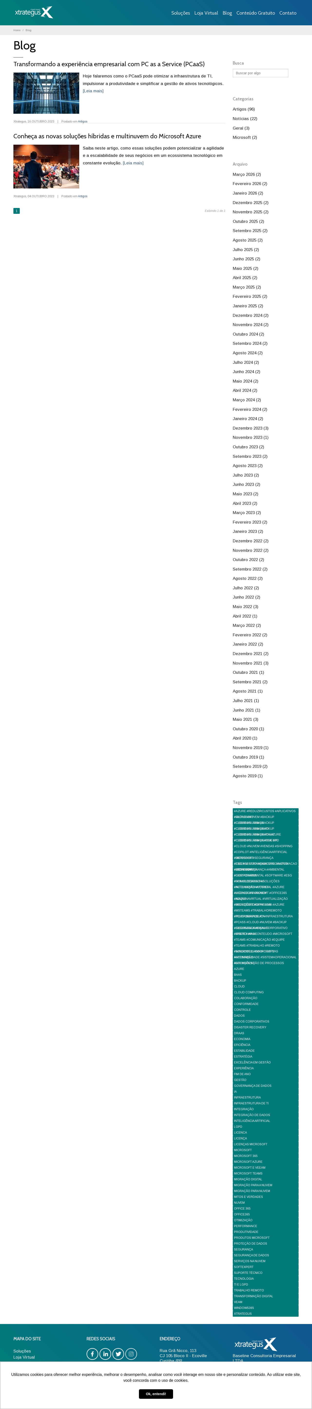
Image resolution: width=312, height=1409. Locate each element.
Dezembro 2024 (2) (251, 315)
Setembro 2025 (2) (250, 230)
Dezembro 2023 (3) (251, 428)
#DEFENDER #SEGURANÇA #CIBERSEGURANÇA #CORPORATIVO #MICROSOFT (261, 858)
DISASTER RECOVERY (250, 1027)
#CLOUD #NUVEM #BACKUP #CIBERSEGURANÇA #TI (254, 823)
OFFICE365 (242, 1214)
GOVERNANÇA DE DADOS (253, 1086)
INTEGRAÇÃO (244, 1109)
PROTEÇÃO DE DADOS (250, 1243)
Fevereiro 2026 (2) (250, 183)
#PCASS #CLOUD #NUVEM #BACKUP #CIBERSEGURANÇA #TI (260, 923)
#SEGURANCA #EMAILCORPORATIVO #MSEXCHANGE (261, 928)
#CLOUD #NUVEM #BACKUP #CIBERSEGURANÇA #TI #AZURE (257, 829)
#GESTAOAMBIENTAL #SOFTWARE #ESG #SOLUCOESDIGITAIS (263, 876)
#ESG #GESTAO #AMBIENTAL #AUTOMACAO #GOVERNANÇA (265, 864)
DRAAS (239, 1033)
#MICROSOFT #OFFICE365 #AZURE (259, 904)
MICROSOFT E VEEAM (249, 1167)
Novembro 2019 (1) (251, 747)
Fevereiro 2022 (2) (250, 635)
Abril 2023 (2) (245, 503)
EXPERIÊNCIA (244, 1068)
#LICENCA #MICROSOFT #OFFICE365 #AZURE (260, 893)
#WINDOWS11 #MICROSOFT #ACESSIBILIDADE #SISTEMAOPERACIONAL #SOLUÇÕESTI (265, 952)
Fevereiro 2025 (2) (250, 296)
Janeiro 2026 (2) (248, 193)
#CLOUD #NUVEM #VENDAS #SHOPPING (263, 846)
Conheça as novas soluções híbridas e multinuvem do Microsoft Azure (107, 136)
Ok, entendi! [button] (156, 1394)
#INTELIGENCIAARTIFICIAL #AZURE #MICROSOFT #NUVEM (259, 887)
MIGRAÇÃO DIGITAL (248, 1179)
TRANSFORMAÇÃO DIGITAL (253, 1296)
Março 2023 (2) (247, 512)
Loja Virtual (206, 13)
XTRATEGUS (243, 1313)
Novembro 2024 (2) (251, 324)
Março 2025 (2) (247, 287)
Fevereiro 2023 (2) (250, 522)
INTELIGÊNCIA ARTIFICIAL (252, 1121)
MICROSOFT (243, 1150)
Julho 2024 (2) (246, 362)
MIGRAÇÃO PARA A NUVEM (253, 1185)
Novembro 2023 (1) (251, 437)
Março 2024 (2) (247, 400)
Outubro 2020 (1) (248, 729)
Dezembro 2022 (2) (251, 541)
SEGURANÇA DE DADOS (251, 1255)
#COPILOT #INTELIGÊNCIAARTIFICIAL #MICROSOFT (260, 852)
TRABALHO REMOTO (249, 1290)
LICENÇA (240, 1138)
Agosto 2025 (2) (248, 240)
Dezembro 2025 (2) (251, 202)
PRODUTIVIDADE (246, 1232)
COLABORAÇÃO (245, 998)
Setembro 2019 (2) (250, 766)
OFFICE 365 (242, 1208)
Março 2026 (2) (247, 174)
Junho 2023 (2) (246, 484)
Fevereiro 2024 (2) (250, 409)
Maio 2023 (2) (245, 494)
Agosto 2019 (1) (248, 776)
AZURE (239, 969)
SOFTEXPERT (244, 1267)
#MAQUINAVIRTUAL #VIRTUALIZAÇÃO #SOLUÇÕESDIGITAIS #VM (261, 899)
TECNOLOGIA (244, 1278)
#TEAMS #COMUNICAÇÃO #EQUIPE (259, 939)
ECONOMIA (242, 1039)
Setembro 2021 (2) (250, 682)
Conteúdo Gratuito (255, 13)
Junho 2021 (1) (246, 710)
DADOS (239, 1015)
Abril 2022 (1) (245, 616)
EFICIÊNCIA (242, 1045)
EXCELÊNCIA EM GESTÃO (252, 1062)
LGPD (238, 1126)
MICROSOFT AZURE (248, 1162)
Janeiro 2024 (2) (248, 418)
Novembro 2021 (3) (251, 663)
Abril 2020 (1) (245, 738)
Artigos (82, 121)
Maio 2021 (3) (245, 719)
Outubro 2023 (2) (248, 447)
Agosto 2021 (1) (248, 691)
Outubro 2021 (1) (248, 672)
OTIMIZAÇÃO (243, 1220)
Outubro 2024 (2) (248, 334)
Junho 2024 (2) (246, 371)
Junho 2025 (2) (246, 259)
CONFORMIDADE (246, 1004)
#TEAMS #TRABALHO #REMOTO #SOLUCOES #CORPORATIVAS (257, 946)
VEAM (238, 1302)
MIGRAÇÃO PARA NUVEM (252, 1191)
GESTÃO (240, 1080)
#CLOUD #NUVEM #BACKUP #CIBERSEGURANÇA (254, 817)
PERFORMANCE (245, 1226)
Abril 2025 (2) (245, 277)
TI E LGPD (241, 1284)
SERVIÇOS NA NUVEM (249, 1261)
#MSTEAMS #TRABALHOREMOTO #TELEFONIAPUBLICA (258, 911)
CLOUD (239, 986)
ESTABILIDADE (244, 1050)
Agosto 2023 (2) (248, 465)
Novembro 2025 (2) (251, 212)
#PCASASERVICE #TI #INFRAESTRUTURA (263, 916)
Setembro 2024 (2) (250, 343)
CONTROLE (242, 1010)
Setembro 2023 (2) (250, 456)
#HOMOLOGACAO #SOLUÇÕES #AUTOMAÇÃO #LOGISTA (257, 882)
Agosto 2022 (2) (248, 578)
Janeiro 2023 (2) (248, 531)
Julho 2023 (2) (246, 475)
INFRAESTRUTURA (247, 1097)
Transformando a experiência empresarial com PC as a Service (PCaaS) (109, 64)
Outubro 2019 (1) (248, 757)
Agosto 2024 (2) (248, 353)
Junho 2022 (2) (246, 597)
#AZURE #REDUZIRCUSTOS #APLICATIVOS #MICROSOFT (265, 811)
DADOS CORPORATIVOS (251, 1021)
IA (235, 1091)
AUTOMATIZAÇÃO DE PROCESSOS (259, 963)
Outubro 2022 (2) (248, 559)
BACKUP (240, 980)
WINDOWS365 (244, 1308)
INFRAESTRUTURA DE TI (251, 1103)
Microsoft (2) (245, 137)
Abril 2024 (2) (245, 390)
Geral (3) (241, 128)
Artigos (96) (244, 109)
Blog (227, 13)
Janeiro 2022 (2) (248, 644)
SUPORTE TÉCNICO (248, 1273)
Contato (287, 13)
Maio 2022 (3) (245, 606)
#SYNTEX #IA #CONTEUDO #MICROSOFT (263, 934)
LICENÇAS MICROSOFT (250, 1144)
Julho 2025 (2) (246, 249)
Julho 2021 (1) (246, 700)
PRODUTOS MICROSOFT (252, 1238)
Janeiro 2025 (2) (248, 306)
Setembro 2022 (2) (250, 569)
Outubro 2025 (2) (248, 221)
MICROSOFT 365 (246, 1156)
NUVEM (239, 1202)
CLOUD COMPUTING (249, 992)
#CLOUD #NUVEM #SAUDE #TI (255, 840)
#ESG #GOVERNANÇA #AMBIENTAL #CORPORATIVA (259, 870)
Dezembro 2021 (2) (251, 653)
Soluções (180, 13)
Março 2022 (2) (247, 625)
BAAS (238, 975)
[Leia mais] (93, 91)
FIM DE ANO (242, 1074)
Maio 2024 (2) (245, 381)
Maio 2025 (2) (245, 268)
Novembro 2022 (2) (251, 550)
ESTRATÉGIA (243, 1056)
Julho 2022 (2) (246, 588)
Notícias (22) (245, 118)
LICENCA (240, 1132)
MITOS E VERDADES (248, 1197)
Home (16, 30)
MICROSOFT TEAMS (248, 1173)
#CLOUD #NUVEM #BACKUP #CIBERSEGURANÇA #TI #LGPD (256, 835)
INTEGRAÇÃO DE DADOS (252, 1115)
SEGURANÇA (243, 1249)
